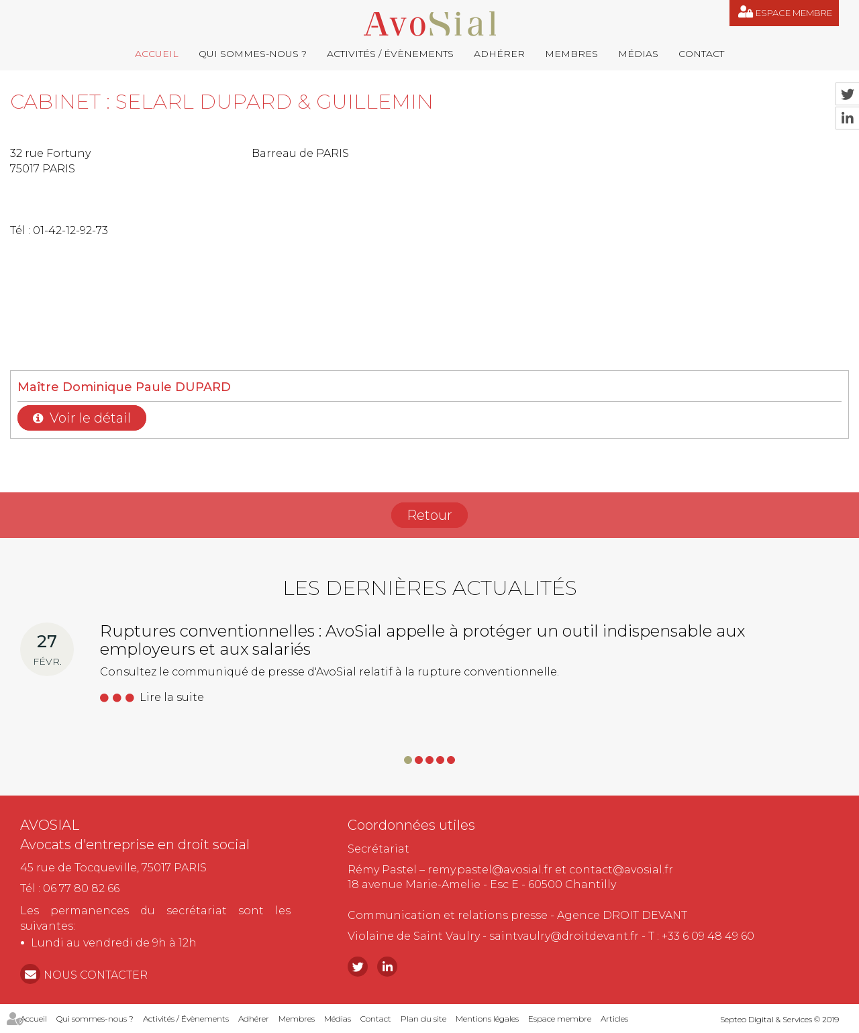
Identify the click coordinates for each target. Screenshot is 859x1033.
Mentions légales (487, 1019)
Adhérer (499, 54)
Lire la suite (172, 697)
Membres (571, 54)
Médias (638, 54)
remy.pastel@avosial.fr (489, 869)
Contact (701, 54)
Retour (429, 515)
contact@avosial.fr (621, 869)
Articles (614, 1019)
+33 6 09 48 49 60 (708, 936)
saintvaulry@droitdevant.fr (564, 936)
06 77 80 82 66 (81, 888)
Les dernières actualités (430, 588)
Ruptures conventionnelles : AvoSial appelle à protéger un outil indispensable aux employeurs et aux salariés (422, 639)
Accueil (157, 54)
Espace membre (794, 12)
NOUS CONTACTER (96, 975)
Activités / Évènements (390, 54)
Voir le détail (90, 418)
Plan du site (423, 1019)
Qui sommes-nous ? (253, 54)
